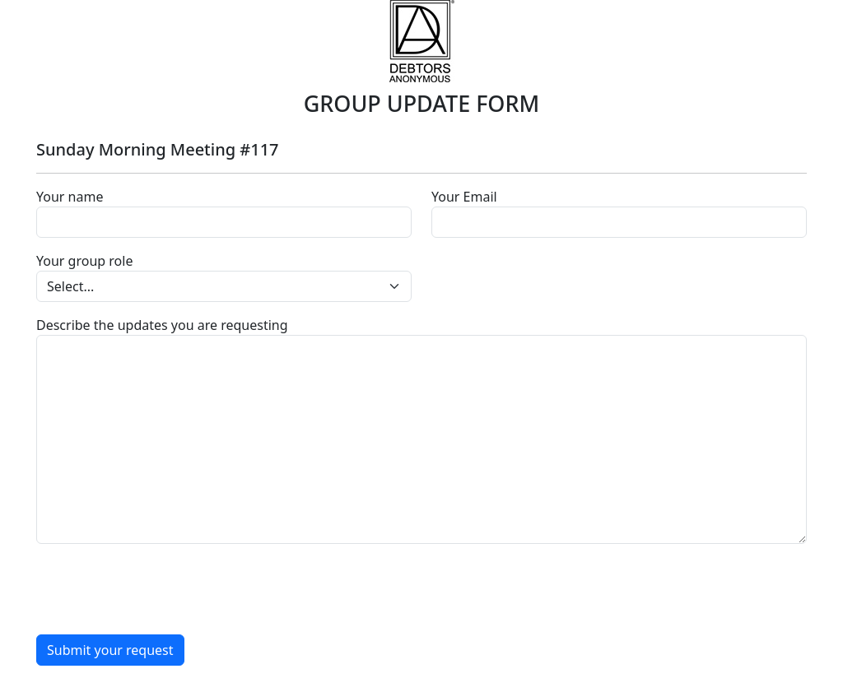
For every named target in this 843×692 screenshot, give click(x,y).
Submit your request (110, 650)
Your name (69, 197)
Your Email (464, 197)
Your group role (84, 261)
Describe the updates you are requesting (162, 325)
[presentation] (161, 589)
